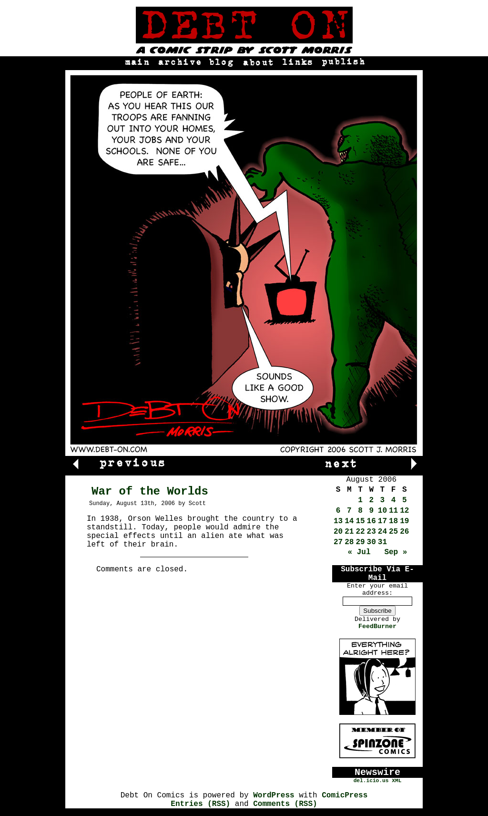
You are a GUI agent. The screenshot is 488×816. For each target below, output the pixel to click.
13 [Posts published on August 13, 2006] (338, 521)
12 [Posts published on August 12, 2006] (404, 510)
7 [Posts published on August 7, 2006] (349, 510)
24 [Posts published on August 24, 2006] (382, 531)
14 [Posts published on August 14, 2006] (349, 521)
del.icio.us (371, 781)
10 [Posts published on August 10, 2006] (382, 510)
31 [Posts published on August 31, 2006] (382, 542)
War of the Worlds (150, 491)
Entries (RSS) (200, 804)
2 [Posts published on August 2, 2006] (371, 500)
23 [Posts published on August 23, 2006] (371, 531)
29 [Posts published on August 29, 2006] (360, 542)
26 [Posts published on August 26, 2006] (404, 531)
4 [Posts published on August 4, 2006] (393, 500)
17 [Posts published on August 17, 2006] (382, 521)
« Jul (359, 552)
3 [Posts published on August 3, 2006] (382, 500)
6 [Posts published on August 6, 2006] (338, 510)
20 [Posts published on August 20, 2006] (338, 531)
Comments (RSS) (285, 804)
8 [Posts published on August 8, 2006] (360, 510)
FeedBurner (377, 626)
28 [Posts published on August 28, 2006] (349, 542)
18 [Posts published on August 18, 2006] (393, 521)
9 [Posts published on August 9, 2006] (371, 510)
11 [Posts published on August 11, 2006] (393, 510)
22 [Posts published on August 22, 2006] (360, 531)
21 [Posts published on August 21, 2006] (349, 531)
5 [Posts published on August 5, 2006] (404, 500)
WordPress (273, 795)
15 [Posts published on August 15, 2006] (360, 521)
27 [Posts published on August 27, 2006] (338, 542)
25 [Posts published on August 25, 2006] (393, 531)
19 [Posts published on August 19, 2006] (404, 521)
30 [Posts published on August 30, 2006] (371, 542)
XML (396, 781)
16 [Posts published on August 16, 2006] (371, 521)
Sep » (395, 552)
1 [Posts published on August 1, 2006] (360, 500)
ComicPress (344, 795)
